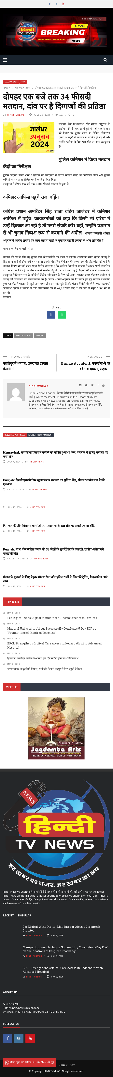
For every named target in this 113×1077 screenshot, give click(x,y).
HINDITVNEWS (52, 1071)
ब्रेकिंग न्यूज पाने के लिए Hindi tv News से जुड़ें (29, 1062)
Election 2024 (23, 335)
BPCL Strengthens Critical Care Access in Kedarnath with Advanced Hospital (63, 969)
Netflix (63, 1065)
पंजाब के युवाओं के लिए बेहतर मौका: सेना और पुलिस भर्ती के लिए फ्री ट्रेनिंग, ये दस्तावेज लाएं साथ (55, 579)
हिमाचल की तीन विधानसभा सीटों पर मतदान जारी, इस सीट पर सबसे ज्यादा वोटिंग (49, 526)
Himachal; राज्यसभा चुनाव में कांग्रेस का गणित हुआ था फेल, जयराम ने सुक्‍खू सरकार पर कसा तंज (55, 454)
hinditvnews (16, 114)
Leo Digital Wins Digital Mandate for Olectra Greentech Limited (61, 928)
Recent (8, 915)
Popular (24, 915)
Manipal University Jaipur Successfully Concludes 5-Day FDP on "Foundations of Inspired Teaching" (65, 949)
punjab (39, 335)
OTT (72, 1065)
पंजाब (23, 81)
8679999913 (12, 1004)
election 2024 (11, 81)
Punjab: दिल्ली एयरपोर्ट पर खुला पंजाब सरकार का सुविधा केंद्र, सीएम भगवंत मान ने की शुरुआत (54, 482)
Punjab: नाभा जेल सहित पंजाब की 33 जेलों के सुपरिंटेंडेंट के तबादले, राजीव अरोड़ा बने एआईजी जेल (53, 551)
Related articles (15, 435)
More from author (40, 435)
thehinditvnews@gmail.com (22, 1008)
